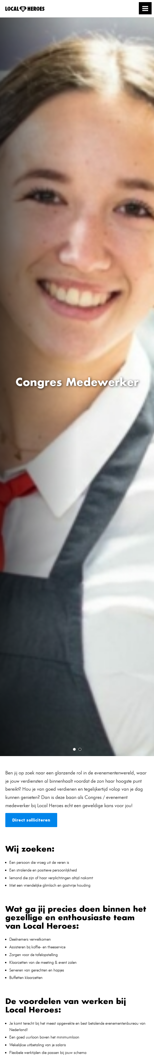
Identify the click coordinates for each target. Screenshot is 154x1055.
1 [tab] (74, 749)
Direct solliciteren (31, 820)
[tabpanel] (77, 387)
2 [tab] (79, 749)
